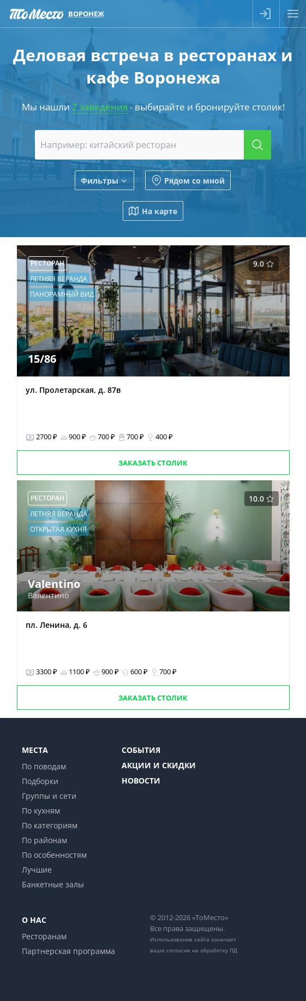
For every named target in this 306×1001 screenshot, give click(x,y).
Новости (141, 780)
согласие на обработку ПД (201, 950)
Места (35, 750)
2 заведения (100, 107)
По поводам (44, 766)
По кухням (41, 810)
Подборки (40, 781)
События (141, 750)
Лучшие (37, 869)
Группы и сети (49, 796)
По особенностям (54, 855)
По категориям (49, 825)
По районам (44, 840)
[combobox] (153, 145)
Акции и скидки (159, 765)
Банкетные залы (53, 884)
